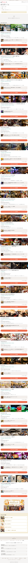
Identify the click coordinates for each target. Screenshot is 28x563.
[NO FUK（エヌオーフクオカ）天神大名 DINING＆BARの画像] (14, 194)
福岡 (18, 540)
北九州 (20, 540)
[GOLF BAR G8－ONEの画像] (14, 408)
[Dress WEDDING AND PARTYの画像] (14, 313)
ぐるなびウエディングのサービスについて (12, 559)
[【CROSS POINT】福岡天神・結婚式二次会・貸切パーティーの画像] (14, 478)
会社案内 (3, 558)
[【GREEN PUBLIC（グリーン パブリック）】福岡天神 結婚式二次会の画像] (14, 265)
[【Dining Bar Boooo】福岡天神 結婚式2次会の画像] (14, 218)
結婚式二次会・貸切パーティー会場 (13, 540)
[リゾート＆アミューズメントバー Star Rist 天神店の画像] (14, 170)
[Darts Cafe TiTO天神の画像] (14, 146)
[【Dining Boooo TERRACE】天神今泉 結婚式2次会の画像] (14, 289)
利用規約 (5, 558)
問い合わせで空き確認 (14, 140)
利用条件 (8, 558)
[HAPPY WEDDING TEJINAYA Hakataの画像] (14, 456)
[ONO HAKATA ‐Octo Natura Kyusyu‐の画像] (14, 27)
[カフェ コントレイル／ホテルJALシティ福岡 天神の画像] (14, 432)
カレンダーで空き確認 (14, 45)
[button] (14, 545)
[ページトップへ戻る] (14, 538)
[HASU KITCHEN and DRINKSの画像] (14, 122)
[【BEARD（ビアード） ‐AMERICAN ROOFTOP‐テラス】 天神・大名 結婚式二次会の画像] (14, 75)
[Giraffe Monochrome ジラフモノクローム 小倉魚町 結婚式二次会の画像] (14, 51)
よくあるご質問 (18, 559)
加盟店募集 (25, 558)
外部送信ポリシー (16, 558)
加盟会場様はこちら (21, 558)
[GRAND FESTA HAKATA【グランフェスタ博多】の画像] (14, 384)
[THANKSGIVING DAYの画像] (14, 337)
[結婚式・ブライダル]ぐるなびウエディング (5, 540)
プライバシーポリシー (11, 558)
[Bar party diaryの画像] (14, 360)
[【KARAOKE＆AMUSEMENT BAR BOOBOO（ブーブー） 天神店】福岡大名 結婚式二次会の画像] (14, 99)
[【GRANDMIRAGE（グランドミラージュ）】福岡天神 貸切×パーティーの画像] (14, 241)
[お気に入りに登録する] (26, 31)
